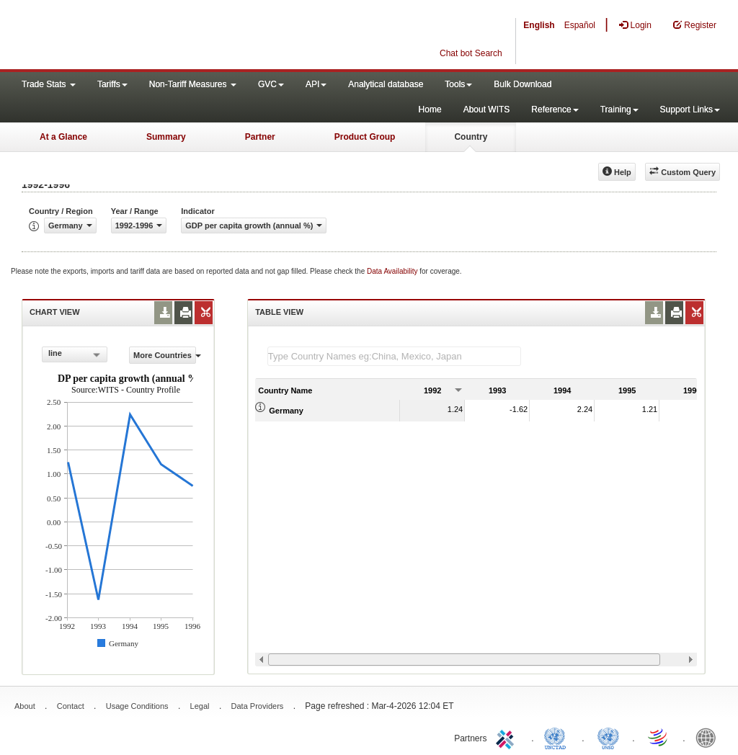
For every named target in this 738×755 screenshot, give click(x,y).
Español (579, 25)
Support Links (690, 109)
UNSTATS (608, 737)
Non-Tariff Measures (192, 84)
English (538, 25)
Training (619, 109)
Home (430, 109)
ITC (507, 737)
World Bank (709, 737)
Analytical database (385, 84)
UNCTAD (557, 737)
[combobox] (74, 354)
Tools (458, 84)
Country (470, 137)
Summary (166, 137)
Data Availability (393, 271)
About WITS (486, 109)
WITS (144, 36)
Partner (260, 137)
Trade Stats (49, 84)
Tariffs (112, 84)
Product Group (365, 137)
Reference (554, 109)
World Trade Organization (658, 737)
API (316, 84)
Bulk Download (522, 84)
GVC (271, 84)
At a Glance (63, 137)
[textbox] (394, 356)
